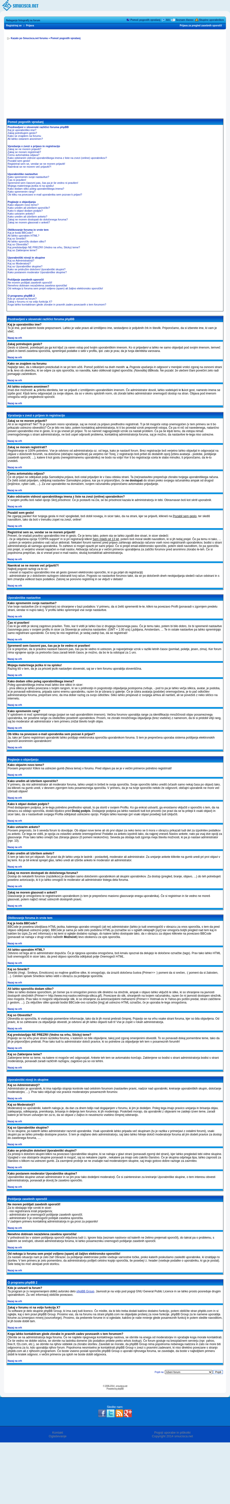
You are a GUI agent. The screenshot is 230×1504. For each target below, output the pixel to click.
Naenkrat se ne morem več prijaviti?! (29, 166)
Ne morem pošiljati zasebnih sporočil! (30, 282)
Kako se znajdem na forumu (24, 135)
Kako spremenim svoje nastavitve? (28, 176)
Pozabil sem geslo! (19, 160)
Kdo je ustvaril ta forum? (22, 298)
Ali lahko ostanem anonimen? (25, 138)
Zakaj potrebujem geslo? (22, 132)
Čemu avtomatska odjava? (23, 154)
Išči (168, 20)
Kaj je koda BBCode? (20, 232)
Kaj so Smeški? (17, 238)
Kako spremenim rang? (21, 191)
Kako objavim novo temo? (23, 204)
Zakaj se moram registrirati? (24, 152)
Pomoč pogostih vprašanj (145, 20)
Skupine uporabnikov (211, 20)
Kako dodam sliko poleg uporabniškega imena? (36, 188)
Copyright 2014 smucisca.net (172, 1436)
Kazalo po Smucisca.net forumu (29, 38)
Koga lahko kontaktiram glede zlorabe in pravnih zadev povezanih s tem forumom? (57, 304)
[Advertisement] (115, 82)
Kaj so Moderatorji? (19, 263)
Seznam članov (185, 20)
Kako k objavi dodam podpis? (25, 210)
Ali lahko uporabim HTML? (23, 235)
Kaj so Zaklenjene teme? (22, 250)
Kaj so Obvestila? (18, 244)
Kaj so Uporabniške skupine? (25, 266)
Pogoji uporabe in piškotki (172, 1432)
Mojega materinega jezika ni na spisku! (31, 185)
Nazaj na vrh (15, 338)
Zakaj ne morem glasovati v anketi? (29, 222)
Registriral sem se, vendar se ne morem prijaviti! (36, 163)
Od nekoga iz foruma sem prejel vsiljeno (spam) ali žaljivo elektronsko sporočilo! (55, 288)
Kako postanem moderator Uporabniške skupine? (37, 272)
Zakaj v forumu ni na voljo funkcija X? (30, 301)
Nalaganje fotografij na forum (23, 20)
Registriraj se (14, 25)
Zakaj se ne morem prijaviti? (24, 149)
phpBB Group (85, 1291)
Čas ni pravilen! (17, 179)
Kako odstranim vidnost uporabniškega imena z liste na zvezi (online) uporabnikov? (57, 157)
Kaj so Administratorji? (21, 260)
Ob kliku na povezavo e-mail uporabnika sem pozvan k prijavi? (45, 194)
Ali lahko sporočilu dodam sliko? (27, 241)
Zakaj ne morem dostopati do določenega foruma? (38, 219)
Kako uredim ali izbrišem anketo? (27, 216)
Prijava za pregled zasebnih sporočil (201, 25)
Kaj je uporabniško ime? (22, 130)
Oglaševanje (57, 1436)
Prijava (30, 25)
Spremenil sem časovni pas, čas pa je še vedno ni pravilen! (43, 182)
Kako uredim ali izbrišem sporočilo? (29, 207)
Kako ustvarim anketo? (21, 213)
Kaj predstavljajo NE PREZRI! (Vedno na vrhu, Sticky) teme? (44, 247)
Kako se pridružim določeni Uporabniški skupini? (37, 269)
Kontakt (57, 1432)
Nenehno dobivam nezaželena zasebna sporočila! (37, 285)
